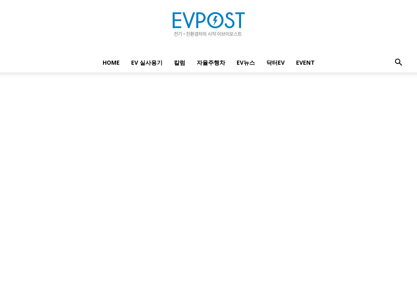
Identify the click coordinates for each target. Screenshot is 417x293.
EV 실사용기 (146, 62)
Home (111, 62)
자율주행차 (211, 62)
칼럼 (179, 62)
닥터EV (275, 62)
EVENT (305, 62)
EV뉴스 (246, 62)
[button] (398, 63)
